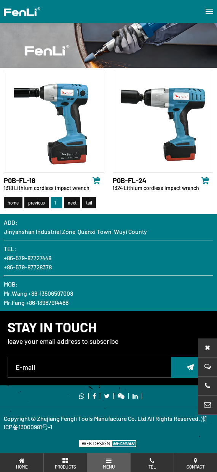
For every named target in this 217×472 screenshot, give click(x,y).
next (72, 204)
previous (36, 204)
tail (89, 204)
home (13, 204)
